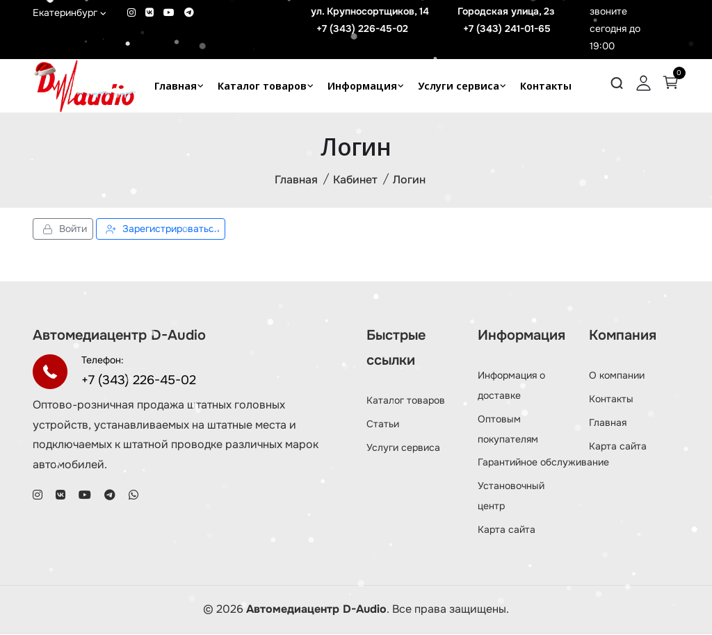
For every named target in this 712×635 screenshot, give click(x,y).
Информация (362, 85)
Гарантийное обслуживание (543, 463)
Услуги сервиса (458, 85)
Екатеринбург (69, 12)
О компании (617, 376)
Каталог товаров (262, 85)
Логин (409, 181)
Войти (63, 230)
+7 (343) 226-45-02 (362, 28)
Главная (175, 85)
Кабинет (355, 181)
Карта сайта (506, 530)
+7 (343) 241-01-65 (507, 28)
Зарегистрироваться (160, 230)
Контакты (546, 85)
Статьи (382, 424)
